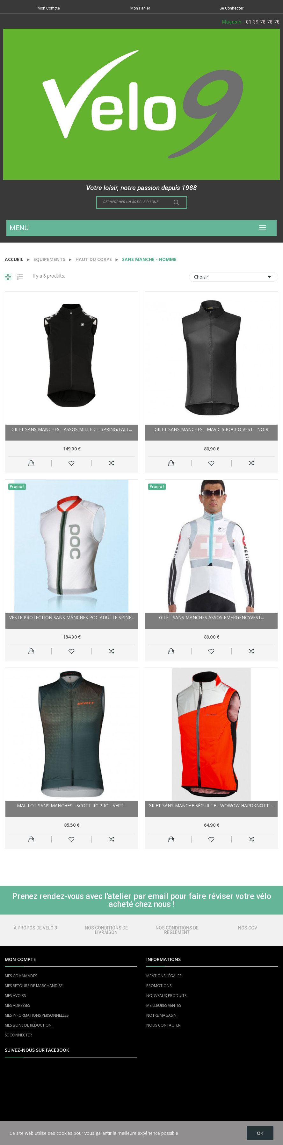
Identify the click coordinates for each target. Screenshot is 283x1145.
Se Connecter (231, 8)
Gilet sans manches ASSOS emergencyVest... (211, 617)
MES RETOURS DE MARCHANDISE (33, 985)
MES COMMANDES (21, 976)
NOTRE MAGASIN (161, 1015)
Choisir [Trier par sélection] (233, 277)
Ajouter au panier (31, 463)
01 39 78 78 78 (263, 22)
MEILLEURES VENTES (163, 1005)
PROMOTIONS (158, 985)
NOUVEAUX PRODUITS (166, 995)
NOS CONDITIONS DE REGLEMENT (177, 930)
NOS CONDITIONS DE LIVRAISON (106, 930)
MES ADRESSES (17, 1005)
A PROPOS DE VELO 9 (35, 927)
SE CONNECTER (18, 1035)
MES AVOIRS (15, 995)
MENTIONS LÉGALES (163, 976)
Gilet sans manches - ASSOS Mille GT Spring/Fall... (71, 429)
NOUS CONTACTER (163, 1025)
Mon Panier (140, 8)
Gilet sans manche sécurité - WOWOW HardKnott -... (212, 805)
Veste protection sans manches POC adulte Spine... (71, 617)
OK (260, 1133)
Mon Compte (49, 8)
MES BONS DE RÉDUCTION (28, 1025)
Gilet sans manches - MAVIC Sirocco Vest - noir (211, 429)
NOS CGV (247, 927)
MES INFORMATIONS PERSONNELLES (37, 1015)
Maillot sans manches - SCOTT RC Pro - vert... (72, 805)
